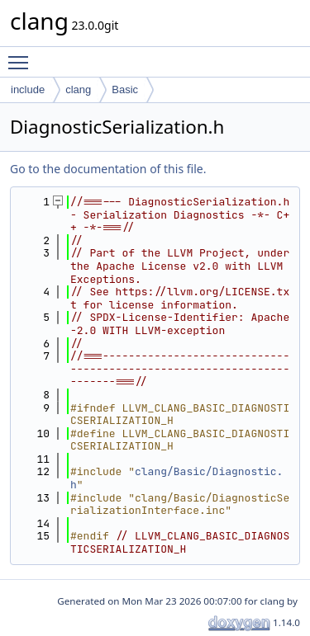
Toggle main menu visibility (22, 55)
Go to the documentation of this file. (108, 169)
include (28, 89)
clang (78, 89)
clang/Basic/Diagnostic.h (176, 478)
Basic (125, 89)
